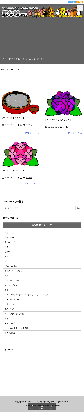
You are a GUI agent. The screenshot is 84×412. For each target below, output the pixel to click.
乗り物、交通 (10, 242)
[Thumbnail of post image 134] (20, 154)
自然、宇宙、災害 (12, 280)
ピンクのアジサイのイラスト (58, 120)
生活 (6, 261)
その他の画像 (10, 333)
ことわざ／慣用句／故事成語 (16, 328)
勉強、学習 (9, 309)
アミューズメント (12, 285)
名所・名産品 (10, 323)
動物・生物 (9, 237)
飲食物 (7, 252)
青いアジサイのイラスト (13, 170)
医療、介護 (9, 304)
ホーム (5, 69)
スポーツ (8, 290)
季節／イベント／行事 (14, 271)
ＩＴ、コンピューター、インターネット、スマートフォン (28, 295)
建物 (6, 257)
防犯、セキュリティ (13, 300)
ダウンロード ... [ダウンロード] (31, 133)
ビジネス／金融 (11, 266)
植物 (6, 247)
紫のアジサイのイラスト (13, 118)
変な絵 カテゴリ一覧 (42, 225)
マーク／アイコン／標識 (14, 314)
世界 (6, 319)
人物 (6, 233)
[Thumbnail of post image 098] (63, 104)
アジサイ (29, 125)
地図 (6, 276)
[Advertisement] (42, 38)
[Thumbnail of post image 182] (20, 102)
